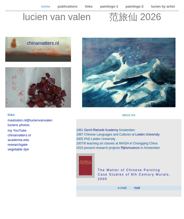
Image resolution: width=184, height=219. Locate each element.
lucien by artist (163, 6)
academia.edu (18, 140)
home (46, 6)
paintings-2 (135, 6)
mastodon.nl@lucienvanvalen (30, 120)
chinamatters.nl (43, 43)
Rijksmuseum (130, 148)
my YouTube (17, 130)
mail (137, 188)
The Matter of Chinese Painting (129, 170)
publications (68, 6)
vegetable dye (18, 149)
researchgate (18, 145)
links (89, 6)
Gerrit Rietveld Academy (101, 130)
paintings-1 (109, 6)
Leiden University (147, 134)
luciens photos (18, 125)
